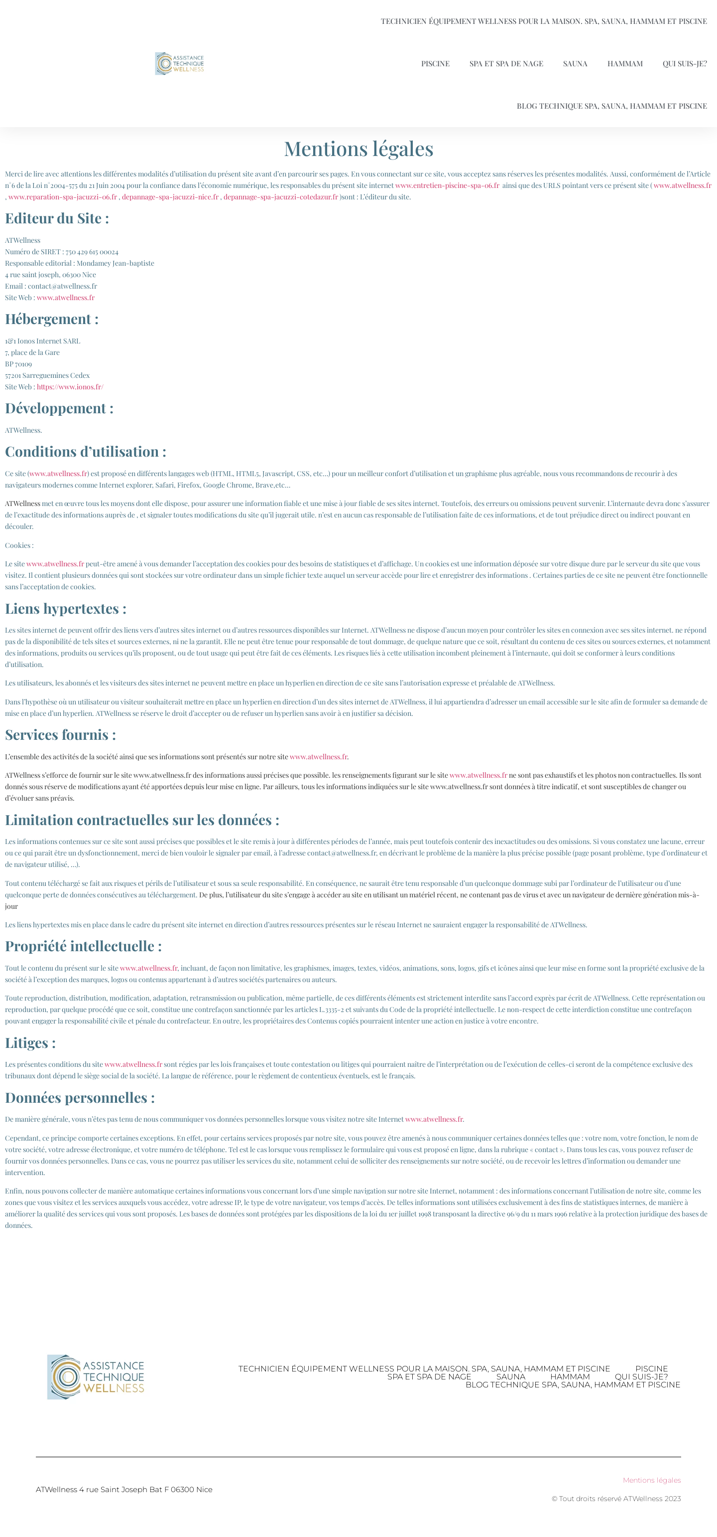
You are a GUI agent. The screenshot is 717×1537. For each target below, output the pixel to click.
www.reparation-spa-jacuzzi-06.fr (62, 196)
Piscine (435, 63)
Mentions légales (652, 1480)
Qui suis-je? (685, 63)
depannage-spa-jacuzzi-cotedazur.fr (281, 196)
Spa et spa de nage (506, 63)
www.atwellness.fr (683, 185)
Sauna (575, 63)
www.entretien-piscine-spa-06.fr (448, 185)
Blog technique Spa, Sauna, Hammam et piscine (612, 106)
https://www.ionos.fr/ (70, 386)
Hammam (625, 63)
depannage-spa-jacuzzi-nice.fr (170, 196)
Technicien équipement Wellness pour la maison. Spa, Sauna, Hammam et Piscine (544, 21)
